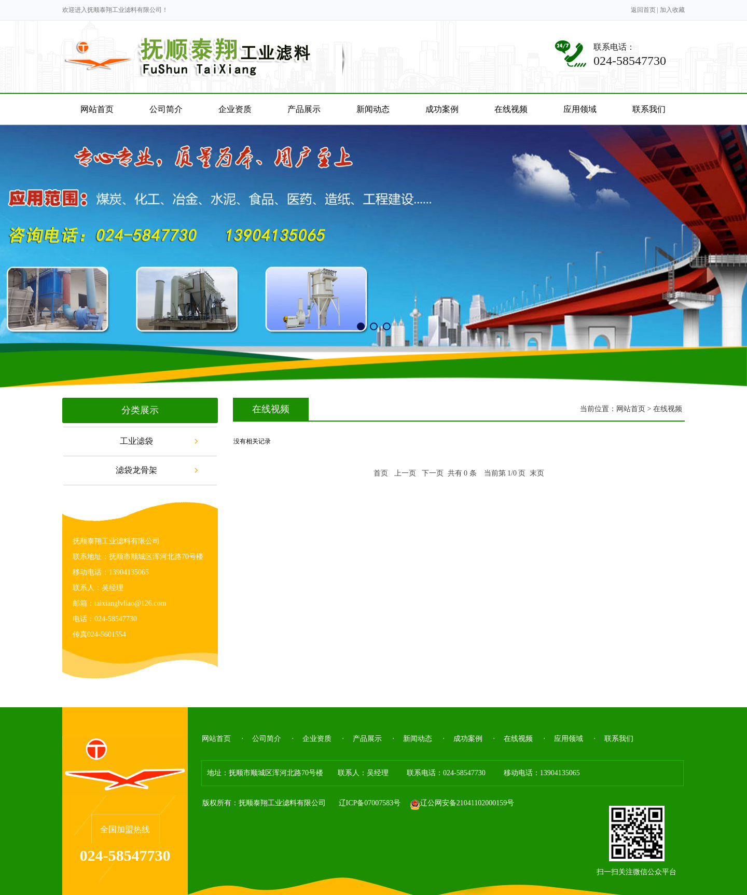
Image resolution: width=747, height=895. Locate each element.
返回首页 (643, 9)
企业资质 (316, 739)
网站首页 (630, 409)
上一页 (405, 473)
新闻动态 (417, 739)
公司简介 (266, 739)
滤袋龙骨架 (136, 470)
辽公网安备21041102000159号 (462, 803)
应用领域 (568, 739)
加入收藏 (672, 9)
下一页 (433, 473)
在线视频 (518, 739)
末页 (537, 473)
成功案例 (467, 739)
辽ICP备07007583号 (370, 803)
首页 (381, 473)
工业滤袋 (136, 441)
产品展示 (367, 739)
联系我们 (618, 739)
